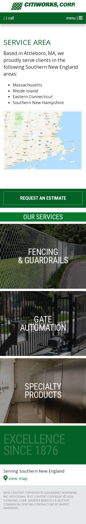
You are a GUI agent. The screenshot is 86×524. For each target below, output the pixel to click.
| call (8, 18)
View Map (15, 478)
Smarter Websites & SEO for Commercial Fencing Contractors (36, 502)
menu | (74, 18)
